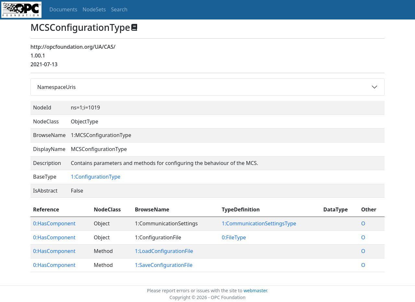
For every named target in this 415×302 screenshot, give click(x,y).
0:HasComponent (54, 223)
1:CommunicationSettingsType (259, 223)
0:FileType (234, 237)
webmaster (255, 290)
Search (119, 9)
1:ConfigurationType (95, 176)
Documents (63, 9)
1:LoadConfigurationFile (164, 251)
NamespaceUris (56, 87)
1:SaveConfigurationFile (164, 265)
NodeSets (94, 9)
